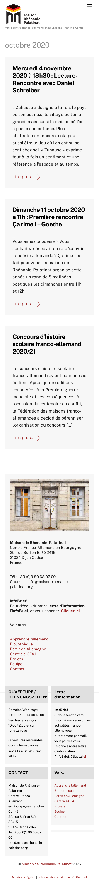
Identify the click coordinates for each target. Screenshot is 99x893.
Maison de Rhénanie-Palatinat (47, 864)
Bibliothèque (21, 644)
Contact (17, 669)
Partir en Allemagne (28, 649)
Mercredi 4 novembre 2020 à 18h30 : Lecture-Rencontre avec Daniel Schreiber (45, 79)
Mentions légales (24, 877)
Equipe (16, 664)
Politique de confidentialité (56, 877)
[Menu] (89, 6)
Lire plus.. (22, 176)
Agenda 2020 (13, 237)
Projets (16, 659)
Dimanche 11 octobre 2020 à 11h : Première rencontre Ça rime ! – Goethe (48, 217)
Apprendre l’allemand (29, 639)
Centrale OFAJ (23, 654)
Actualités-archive (13, 364)
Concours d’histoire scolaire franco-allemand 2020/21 (46, 344)
